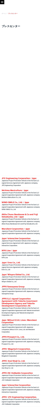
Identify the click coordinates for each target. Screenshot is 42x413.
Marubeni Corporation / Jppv (16, 229)
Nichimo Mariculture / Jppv (15, 190)
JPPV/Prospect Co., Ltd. (13, 337)
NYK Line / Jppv (9, 250)
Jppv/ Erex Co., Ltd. (11, 262)
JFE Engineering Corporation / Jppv (19, 178)
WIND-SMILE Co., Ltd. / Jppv (15, 202)
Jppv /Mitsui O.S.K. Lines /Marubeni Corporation (19, 321)
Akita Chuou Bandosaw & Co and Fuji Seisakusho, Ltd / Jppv (20, 215)
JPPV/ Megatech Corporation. (16, 349)
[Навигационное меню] (2, 2)
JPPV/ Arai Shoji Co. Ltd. (13, 361)
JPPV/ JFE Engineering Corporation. (19, 397)
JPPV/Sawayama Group (13, 286)
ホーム (4, 13)
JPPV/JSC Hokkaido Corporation (17, 373)
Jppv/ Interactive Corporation (16, 238)
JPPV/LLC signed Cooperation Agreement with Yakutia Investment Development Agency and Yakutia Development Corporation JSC (19, 302)
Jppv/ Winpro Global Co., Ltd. (16, 274)
